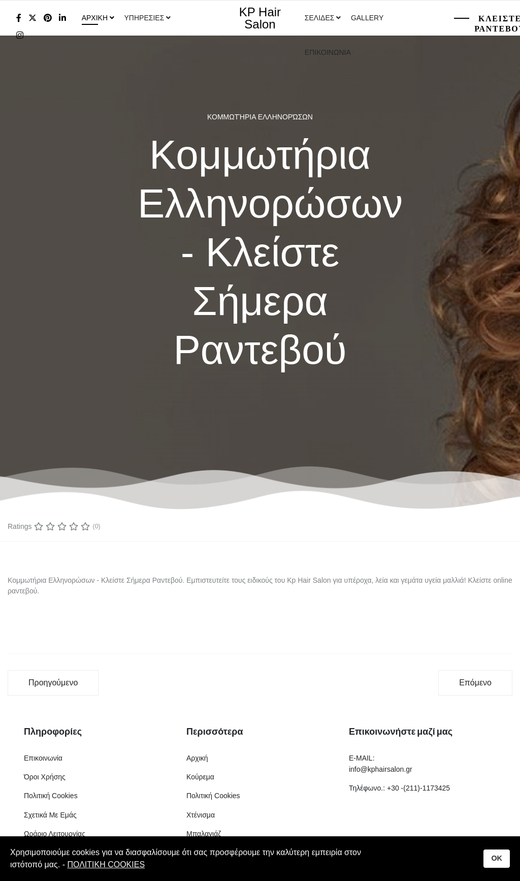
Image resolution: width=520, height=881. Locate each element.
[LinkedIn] (62, 18)
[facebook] (18, 18)
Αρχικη (95, 18)
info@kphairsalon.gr (380, 769)
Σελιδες (320, 18)
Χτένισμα (200, 815)
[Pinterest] (48, 18)
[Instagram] (19, 35)
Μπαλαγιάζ (203, 834)
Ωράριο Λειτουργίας (54, 834)
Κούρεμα (200, 777)
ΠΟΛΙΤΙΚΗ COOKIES (106, 864)
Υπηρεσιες (145, 18)
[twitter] (32, 18)
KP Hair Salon (260, 18)
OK (496, 858)
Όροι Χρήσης (45, 777)
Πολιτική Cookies (51, 796)
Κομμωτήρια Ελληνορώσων (260, 117)
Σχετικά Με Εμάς (50, 815)
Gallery (367, 18)
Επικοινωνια (328, 52)
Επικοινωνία (43, 758)
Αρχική (197, 758)
